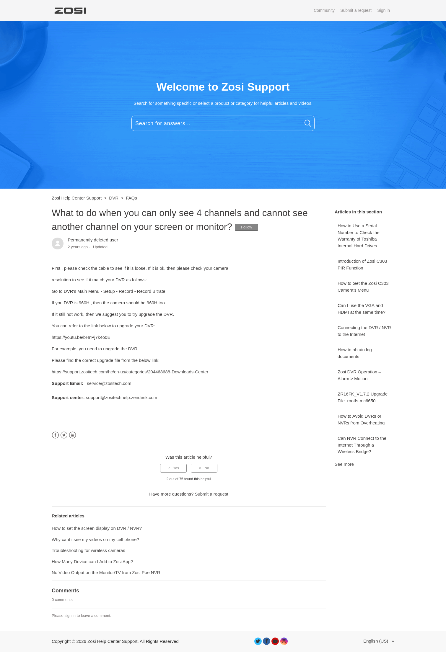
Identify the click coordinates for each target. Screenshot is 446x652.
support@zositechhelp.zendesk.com (121, 397)
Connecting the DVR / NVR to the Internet (364, 331)
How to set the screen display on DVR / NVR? (97, 528)
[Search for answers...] (223, 123)
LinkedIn (72, 435)
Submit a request (356, 10)
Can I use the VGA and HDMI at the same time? (361, 309)
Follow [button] (246, 227)
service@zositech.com (109, 383)
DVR (113, 197)
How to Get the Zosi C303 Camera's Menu (363, 286)
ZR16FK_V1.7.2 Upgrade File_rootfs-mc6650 (363, 397)
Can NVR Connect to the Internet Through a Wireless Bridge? (362, 445)
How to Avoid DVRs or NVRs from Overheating (361, 419)
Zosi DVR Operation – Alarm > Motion (359, 375)
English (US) (376, 640)
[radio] (173, 468)
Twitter (64, 435)
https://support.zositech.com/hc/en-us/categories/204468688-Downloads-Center (130, 371)
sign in (70, 615)
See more (344, 464)
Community (324, 10)
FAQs (131, 197)
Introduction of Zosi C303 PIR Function (362, 264)
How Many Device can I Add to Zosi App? (92, 561)
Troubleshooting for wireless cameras (88, 550)
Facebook (55, 435)
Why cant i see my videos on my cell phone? (95, 539)
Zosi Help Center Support (77, 197)
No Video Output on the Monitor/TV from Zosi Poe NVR (106, 572)
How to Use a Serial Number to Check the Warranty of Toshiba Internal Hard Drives (359, 235)
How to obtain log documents (355, 353)
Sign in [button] (383, 10)
